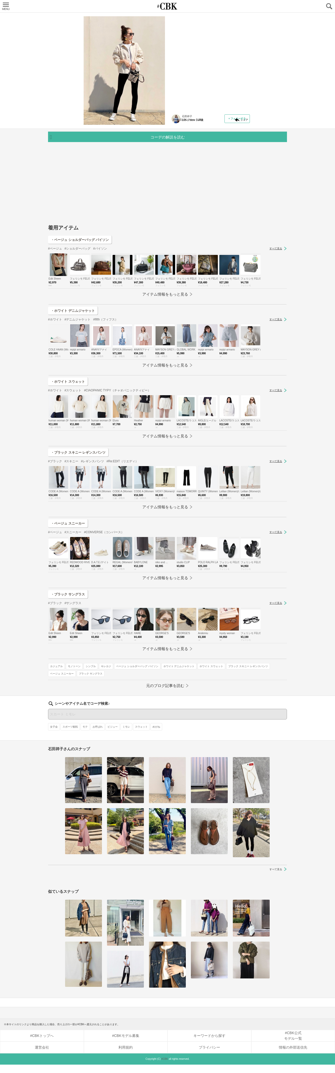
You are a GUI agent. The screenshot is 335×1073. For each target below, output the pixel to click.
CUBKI (167, 6)
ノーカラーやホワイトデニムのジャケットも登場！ (209, 47)
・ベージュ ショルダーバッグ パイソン (80, 280)
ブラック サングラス (186, 161)
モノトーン (198, 131)
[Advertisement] (167, 225)
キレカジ (230, 131)
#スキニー (72, 501)
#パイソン (100, 288)
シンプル (215, 131)
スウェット (141, 734)
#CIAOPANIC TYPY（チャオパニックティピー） (117, 430)
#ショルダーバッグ (78, 288)
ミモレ (126, 734)
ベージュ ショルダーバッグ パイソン (196, 138)
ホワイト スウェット (223, 146)
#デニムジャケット (78, 359)
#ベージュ (55, 288)
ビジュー (113, 734)
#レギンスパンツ (92, 501)
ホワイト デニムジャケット (190, 146)
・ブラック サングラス (68, 634)
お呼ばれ (98, 734)
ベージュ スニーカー (231, 153)
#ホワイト (55, 359)
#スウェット (73, 430)
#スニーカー (73, 572)
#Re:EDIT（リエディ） (122, 501)
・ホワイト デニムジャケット (73, 350)
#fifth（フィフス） (105, 359)
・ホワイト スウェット (68, 421)
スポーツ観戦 (70, 734)
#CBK (164, 1067)
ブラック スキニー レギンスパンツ (194, 153)
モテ (85, 734)
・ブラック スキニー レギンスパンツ (78, 492)
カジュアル (181, 131)
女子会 (54, 734)
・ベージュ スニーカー (68, 563)
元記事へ (211, 102)
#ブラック (55, 501)
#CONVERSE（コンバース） (104, 572)
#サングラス (73, 643)
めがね (156, 734)
